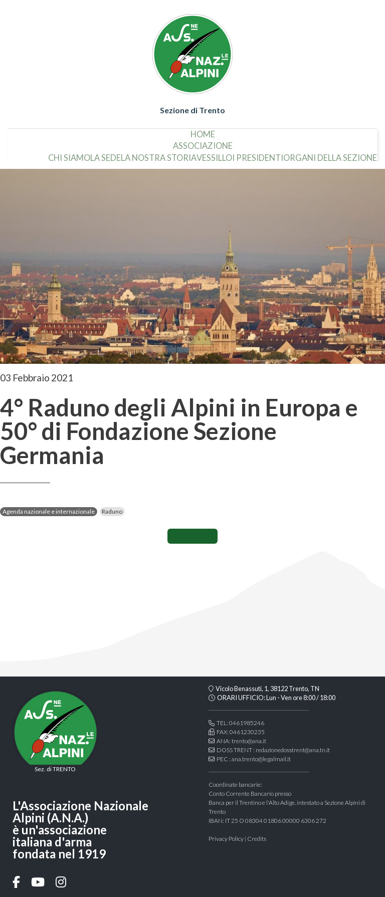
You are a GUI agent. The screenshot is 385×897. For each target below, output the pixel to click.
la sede (105, 154)
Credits (256, 838)
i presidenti (257, 154)
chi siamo (69, 154)
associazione (203, 142)
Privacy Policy (226, 838)
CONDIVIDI (192, 536)
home (202, 130)
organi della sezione (330, 154)
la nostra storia (159, 154)
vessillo (214, 154)
